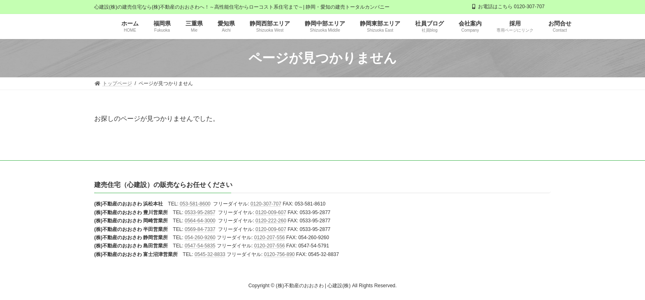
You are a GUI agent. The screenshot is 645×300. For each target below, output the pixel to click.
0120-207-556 (269, 237)
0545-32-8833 (210, 254)
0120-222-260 (270, 221)
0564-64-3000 (200, 221)
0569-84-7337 (200, 229)
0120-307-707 (266, 204)
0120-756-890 (279, 254)
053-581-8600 (195, 204)
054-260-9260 (200, 237)
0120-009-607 (270, 212)
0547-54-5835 (200, 246)
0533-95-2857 (200, 212)
